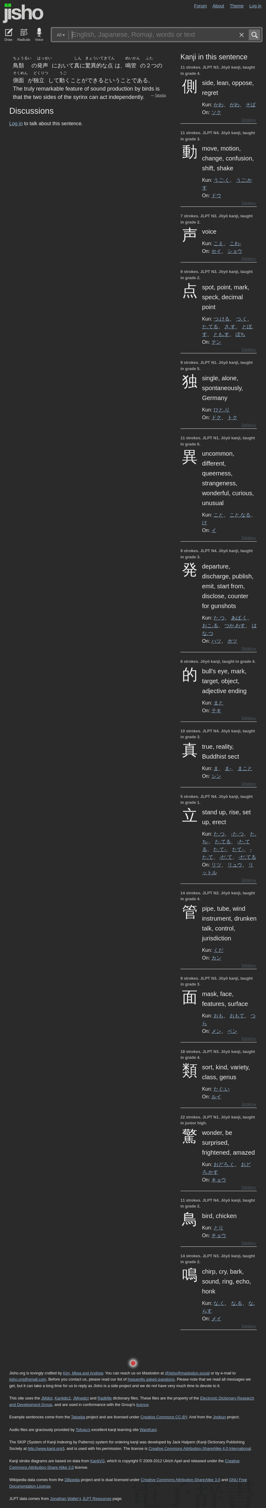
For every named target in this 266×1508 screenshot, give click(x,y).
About (218, 5)
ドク (216, 417)
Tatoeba (160, 95)
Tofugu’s (83, 1429)
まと (218, 702)
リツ (216, 864)
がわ (234, 104)
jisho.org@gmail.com (27, 1379)
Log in (255, 5)
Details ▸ (249, 120)
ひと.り (222, 409)
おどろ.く (224, 1164)
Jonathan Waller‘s (65, 1498)
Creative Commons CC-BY (163, 1417)
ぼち (240, 334)
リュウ (234, 864)
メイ (216, 1318)
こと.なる (240, 514)
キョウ (218, 1179)
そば (251, 104)
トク (232, 417)
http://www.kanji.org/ (45, 1448)
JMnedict (81, 1398)
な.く (219, 1303)
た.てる (210, 326)
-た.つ (237, 833)
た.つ (219, 617)
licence (142, 1404)
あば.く (239, 617)
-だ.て (225, 857)
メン (216, 1031)
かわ (218, 104)
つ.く (241, 318)
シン (216, 776)
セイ (216, 251)
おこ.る (210, 625)
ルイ (216, 1096)
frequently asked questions (151, 1379)
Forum (200, 5)
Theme (237, 5)
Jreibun (219, 1417)
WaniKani (148, 1429)
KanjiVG (97, 1461)
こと (218, 514)
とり (218, 1227)
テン (216, 342)
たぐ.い (222, 1088)
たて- (237, 849)
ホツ (232, 640)
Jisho (23, 13)
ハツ (216, 640)
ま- (228, 768)
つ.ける (222, 318)
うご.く (222, 180)
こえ (218, 243)
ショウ (234, 251)
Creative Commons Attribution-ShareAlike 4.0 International (199, 1448)
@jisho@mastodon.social (187, 1373)
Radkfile (105, 1398)
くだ (218, 950)
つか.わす (234, 625)
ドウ (216, 195)
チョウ (218, 1235)
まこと (245, 768)
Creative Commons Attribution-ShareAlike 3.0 (180, 1479)
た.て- (219, 849)
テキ (216, 710)
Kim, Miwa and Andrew (83, 1373)
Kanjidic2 (63, 1398)
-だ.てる (247, 857)
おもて (237, 1015)
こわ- (235, 243)
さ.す (229, 326)
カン (216, 957)
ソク (216, 112)
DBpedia (72, 1479)
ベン (232, 1031)
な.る (236, 1303)
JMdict (46, 1398)
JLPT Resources (96, 1498)
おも (218, 1015)
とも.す (221, 334)
